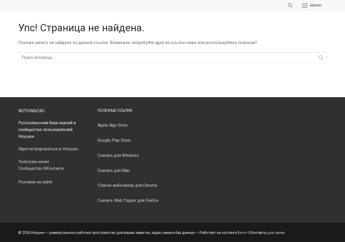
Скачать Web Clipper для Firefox (128, 200)
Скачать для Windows (118, 155)
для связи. (277, 233)
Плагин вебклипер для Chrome (127, 185)
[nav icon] (312, 5)
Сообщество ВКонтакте (41, 168)
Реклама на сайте (35, 181)
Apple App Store (113, 125)
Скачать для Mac (114, 170)
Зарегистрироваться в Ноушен (48, 148)
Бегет (243, 233)
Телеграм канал (33, 161)
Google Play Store (114, 140)
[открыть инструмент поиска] (290, 5)
